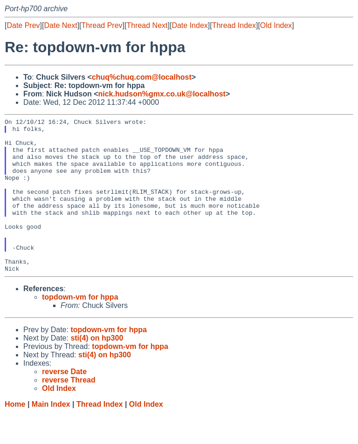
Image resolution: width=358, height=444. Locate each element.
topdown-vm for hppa (80, 328)
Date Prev (23, 25)
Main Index (51, 435)
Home (15, 435)
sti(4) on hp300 (96, 369)
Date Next (60, 25)
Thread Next (146, 25)
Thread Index (234, 25)
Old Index (276, 25)
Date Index (189, 25)
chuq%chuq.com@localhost (142, 77)
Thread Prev (102, 25)
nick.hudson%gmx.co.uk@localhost (161, 94)
